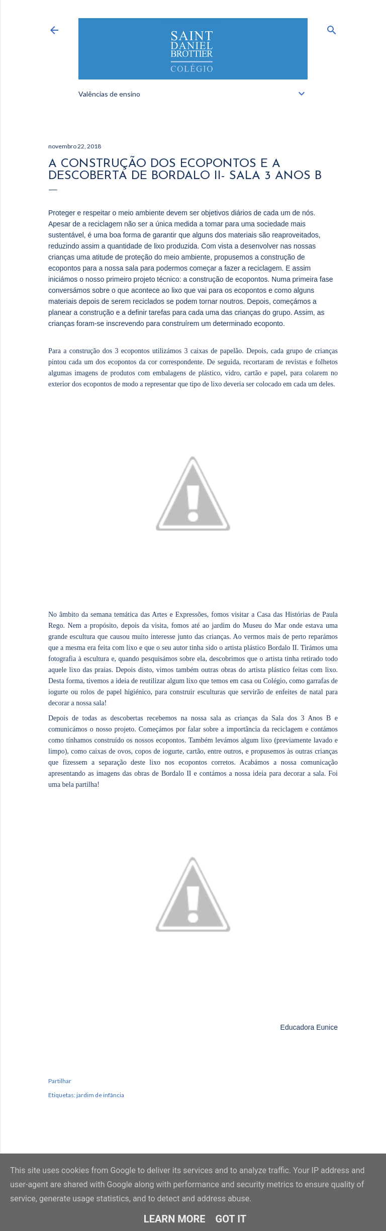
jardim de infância (100, 1095)
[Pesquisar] (332, 28)
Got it (231, 1219)
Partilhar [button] (59, 1081)
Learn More (175, 1219)
